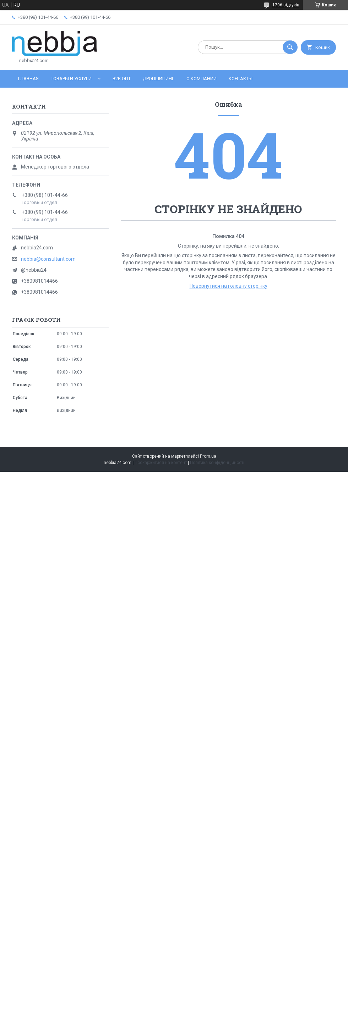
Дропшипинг (158, 78)
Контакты (240, 78)
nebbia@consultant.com (48, 259)
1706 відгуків (285, 4)
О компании (201, 78)
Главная (28, 78)
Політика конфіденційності (217, 462)
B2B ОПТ (122, 78)
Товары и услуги (71, 78)
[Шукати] (290, 47)
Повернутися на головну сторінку (228, 286)
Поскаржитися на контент (161, 462)
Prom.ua (208, 456)
